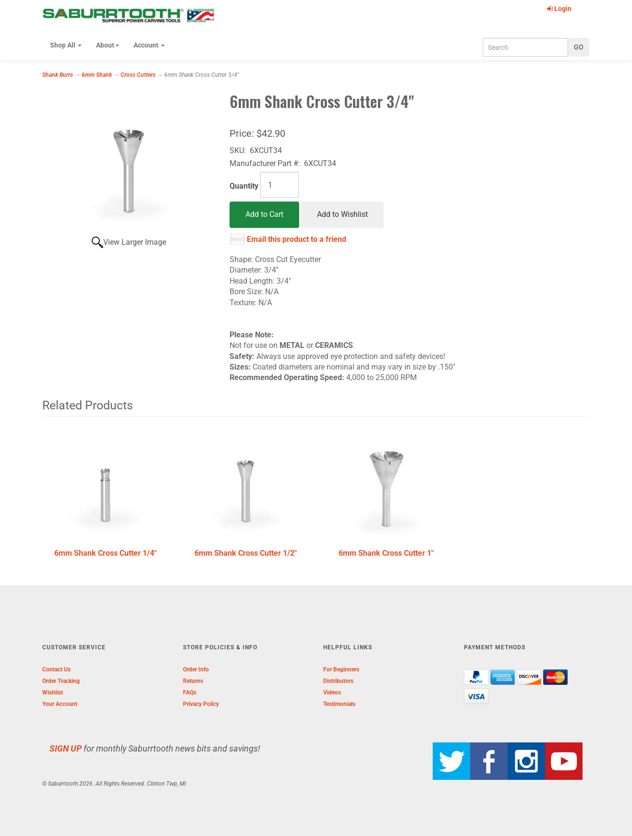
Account (149, 45)
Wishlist (52, 692)
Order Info (196, 669)
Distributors (338, 681)
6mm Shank (97, 75)
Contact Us (56, 669)
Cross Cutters (138, 75)
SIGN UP (65, 748)
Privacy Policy (201, 704)
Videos (332, 692)
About (107, 45)
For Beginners (341, 669)
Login (559, 8)
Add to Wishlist (342, 214)
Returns (193, 681)
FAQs (189, 692)
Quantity (244, 186)
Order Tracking (61, 681)
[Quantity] (279, 185)
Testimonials (339, 704)
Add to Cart (264, 214)
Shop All (66, 45)
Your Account (59, 704)
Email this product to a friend (296, 239)
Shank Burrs (57, 75)
